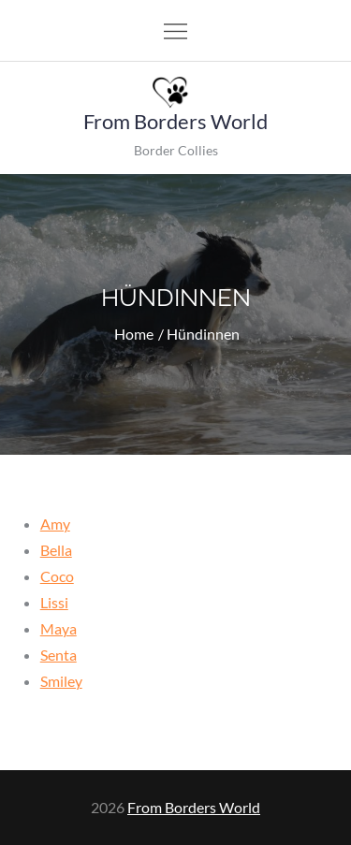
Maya (58, 628)
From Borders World (175, 121)
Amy (55, 523)
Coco (57, 576)
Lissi (54, 602)
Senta (58, 654)
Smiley (61, 681)
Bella (56, 550)
